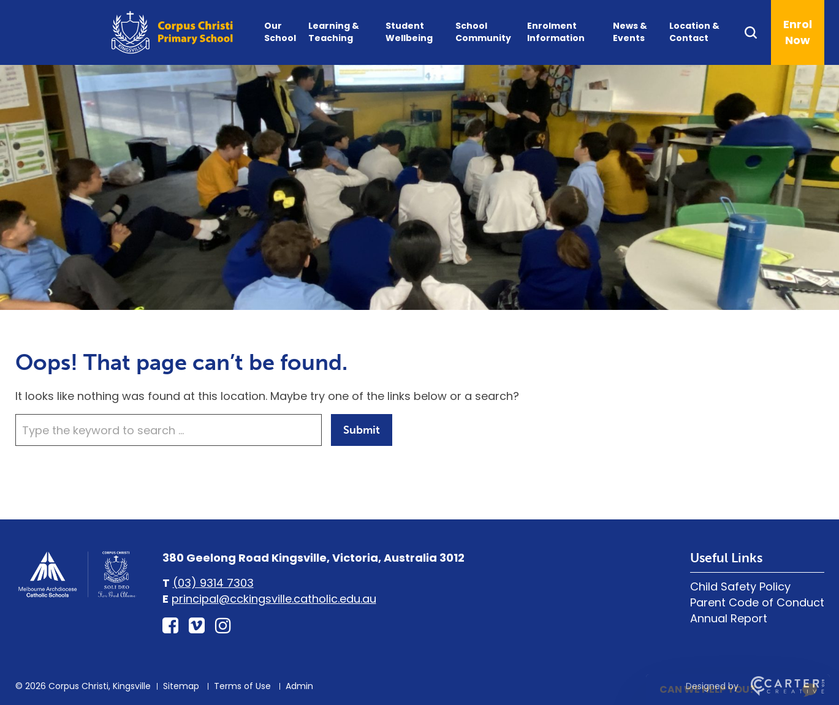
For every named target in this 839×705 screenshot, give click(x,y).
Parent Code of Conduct (757, 602)
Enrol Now (797, 32)
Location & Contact (694, 32)
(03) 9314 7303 (213, 582)
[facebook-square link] (170, 626)
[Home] (76, 595)
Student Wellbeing (409, 32)
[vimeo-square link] (197, 626)
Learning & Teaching (333, 32)
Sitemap (181, 686)
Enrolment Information (556, 32)
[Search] (757, 32)
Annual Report (728, 618)
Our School (280, 32)
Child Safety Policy (740, 586)
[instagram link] (223, 626)
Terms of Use (242, 686)
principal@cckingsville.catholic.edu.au (274, 598)
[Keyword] (168, 430)
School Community (483, 32)
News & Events (630, 32)
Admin (299, 686)
